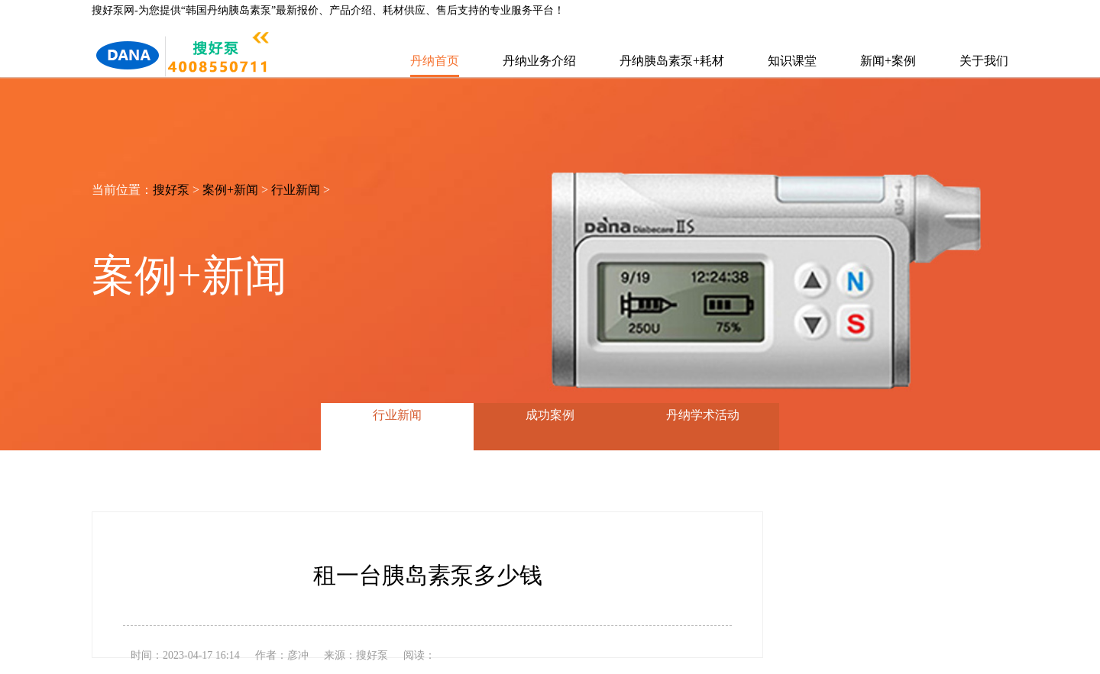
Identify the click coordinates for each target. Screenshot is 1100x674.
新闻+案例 (888, 60)
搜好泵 (171, 189)
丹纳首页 (434, 60)
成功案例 (550, 414)
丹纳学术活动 (702, 414)
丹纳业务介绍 (539, 60)
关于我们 (983, 60)
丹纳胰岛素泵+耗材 (672, 60)
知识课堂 (792, 60)
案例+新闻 (230, 189)
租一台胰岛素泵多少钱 (427, 575)
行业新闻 (295, 189)
